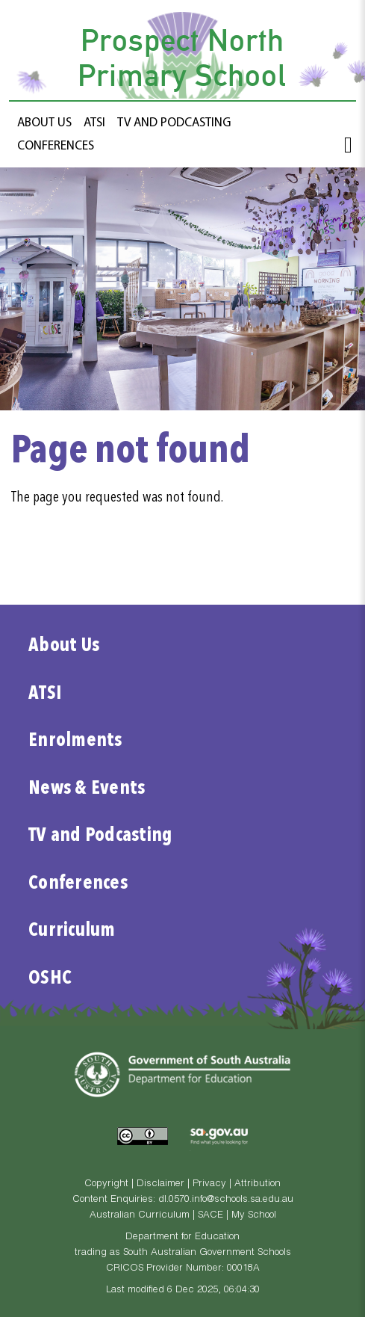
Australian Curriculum (140, 1216)
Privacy (209, 1184)
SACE (210, 1216)
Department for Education (182, 1237)
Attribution (257, 1184)
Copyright (106, 1184)
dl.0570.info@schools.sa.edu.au (225, 1200)
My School (253, 1216)
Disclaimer (160, 1184)
